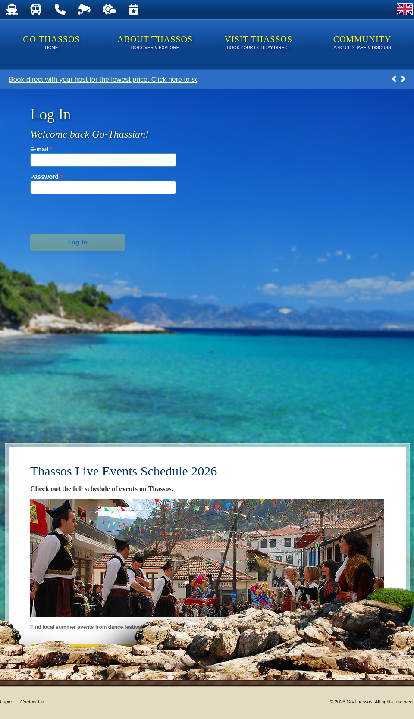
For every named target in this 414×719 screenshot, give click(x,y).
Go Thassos (51, 43)
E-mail (41, 149)
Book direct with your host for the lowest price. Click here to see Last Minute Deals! (135, 79)
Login (6, 701)
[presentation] (78, 212)
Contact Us (32, 701)
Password (46, 176)
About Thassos (155, 43)
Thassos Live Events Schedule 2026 (123, 471)
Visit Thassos (258, 43)
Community (362, 43)
